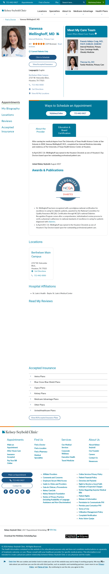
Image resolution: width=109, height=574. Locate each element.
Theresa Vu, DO (87, 62)
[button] (68, 376)
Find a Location (40, 448)
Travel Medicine (68, 460)
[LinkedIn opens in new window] (22, 491)
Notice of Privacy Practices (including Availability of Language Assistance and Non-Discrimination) (57, 499)
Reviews (7, 121)
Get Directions (37, 89)
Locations (8, 114)
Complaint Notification (88, 515)
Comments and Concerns (52, 477)
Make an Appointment (17, 475)
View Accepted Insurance (43, 64)
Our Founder (94, 451)
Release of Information (88, 499)
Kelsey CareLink (49, 490)
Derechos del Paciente (87, 481)
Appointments (27, 2)
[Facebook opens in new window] (5, 491)
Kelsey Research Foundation (54, 494)
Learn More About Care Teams (80, 34)
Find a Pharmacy (40, 452)
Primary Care (49, 39)
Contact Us (93, 458)
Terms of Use (84, 509)
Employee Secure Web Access (55, 481)
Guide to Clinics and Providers (54, 484)
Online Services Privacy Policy (90, 474)
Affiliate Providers (50, 474)
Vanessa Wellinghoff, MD (30, 19)
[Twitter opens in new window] (11, 491)
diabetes (51, 222)
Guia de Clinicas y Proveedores (55, 487)
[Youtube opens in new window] (16, 491)
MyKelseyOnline (96, 2)
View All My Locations (40, 93)
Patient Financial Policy (88, 477)
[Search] (84, 2)
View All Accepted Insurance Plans (44, 418)
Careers (92, 454)
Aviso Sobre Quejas (86, 518)
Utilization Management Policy (91, 512)
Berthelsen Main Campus (38, 75)
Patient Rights (84, 496)
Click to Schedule (42, 57)
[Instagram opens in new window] (28, 491)
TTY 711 (52, 530)
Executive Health (68, 457)
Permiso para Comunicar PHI (90, 505)
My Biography (11, 108)
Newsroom (93, 461)
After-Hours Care (14, 451)
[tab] (40, 130)
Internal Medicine (36, 39)
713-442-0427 (10, 2)
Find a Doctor (44, 2)
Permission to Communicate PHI (91, 502)
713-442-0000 (37, 85)
